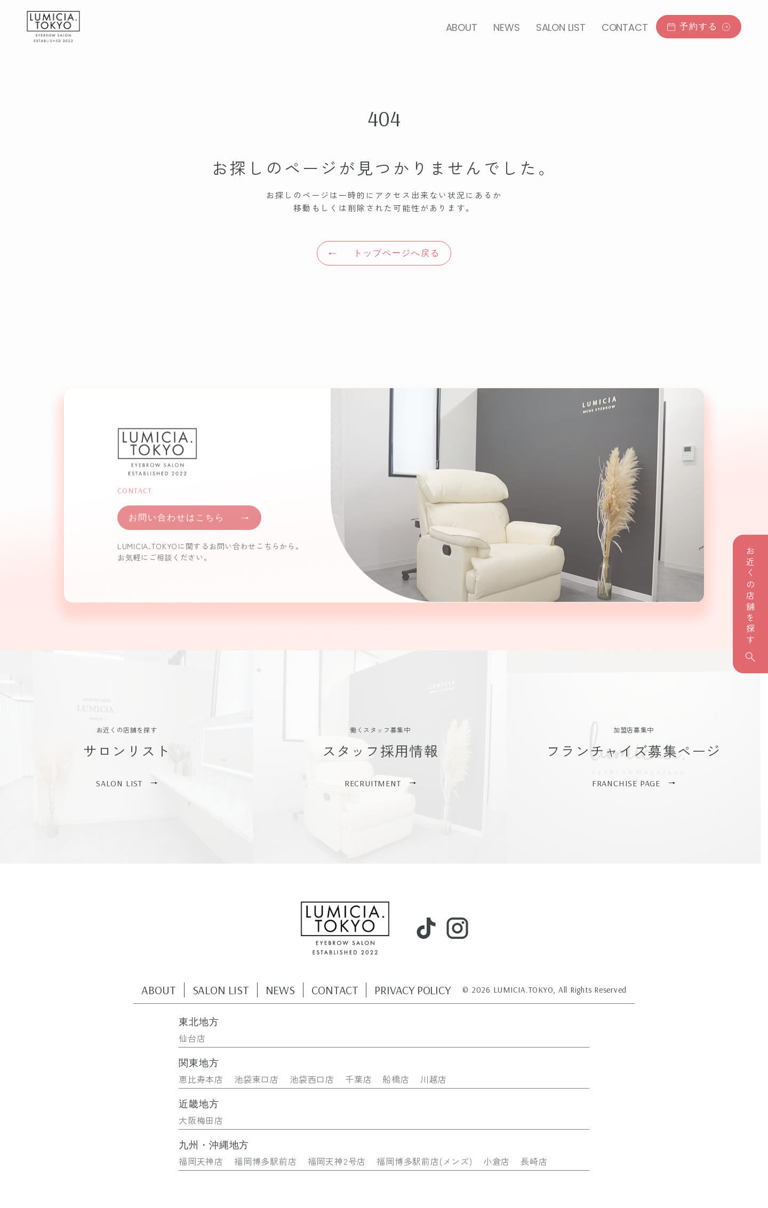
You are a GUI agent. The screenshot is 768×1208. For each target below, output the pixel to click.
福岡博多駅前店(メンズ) (425, 1161)
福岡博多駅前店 (265, 1161)
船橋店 (395, 1079)
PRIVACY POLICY (412, 989)
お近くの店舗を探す (750, 604)
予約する (698, 26)
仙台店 (192, 1038)
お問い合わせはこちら (189, 526)
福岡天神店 (201, 1161)
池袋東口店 (256, 1079)
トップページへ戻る (384, 253)
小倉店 (496, 1161)
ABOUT (462, 27)
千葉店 (358, 1079)
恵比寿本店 (201, 1079)
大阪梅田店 (201, 1120)
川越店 (433, 1079)
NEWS (506, 27)
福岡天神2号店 (337, 1161)
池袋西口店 (312, 1079)
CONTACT (625, 27)
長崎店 (534, 1161)
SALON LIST (561, 27)
